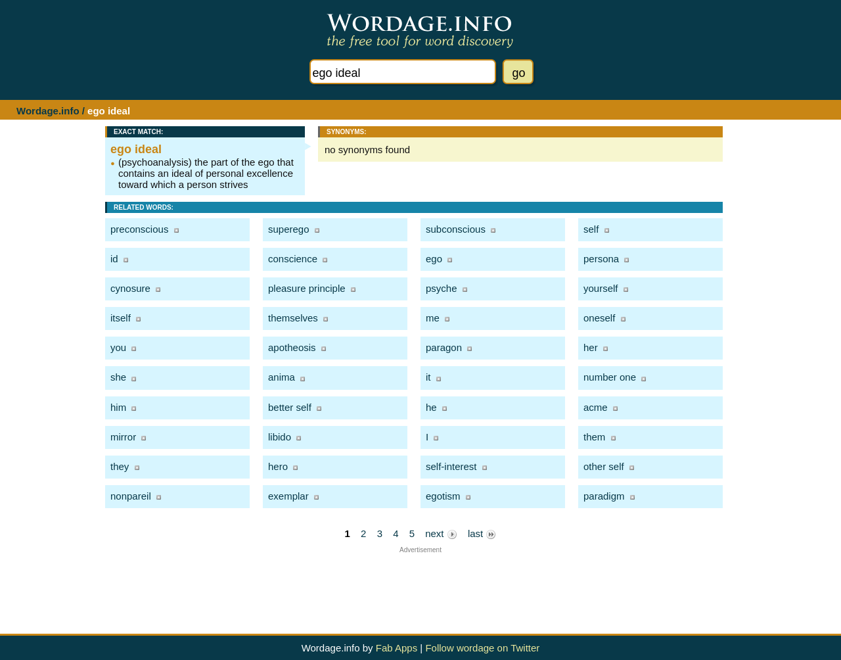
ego (434, 258)
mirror (123, 436)
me (433, 317)
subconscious (456, 229)
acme (595, 407)
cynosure (130, 288)
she (118, 377)
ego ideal (136, 149)
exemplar (288, 496)
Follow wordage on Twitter (482, 647)
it (428, 377)
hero (278, 466)
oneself (599, 317)
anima (281, 377)
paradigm (604, 496)
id (114, 258)
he (431, 407)
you (118, 347)
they (119, 466)
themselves (293, 317)
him (118, 407)
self (591, 229)
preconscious (139, 229)
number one (609, 377)
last (482, 534)
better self (289, 407)
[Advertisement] (420, 583)
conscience (292, 258)
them (594, 436)
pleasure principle (307, 288)
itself (120, 317)
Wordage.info (48, 110)
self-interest (451, 466)
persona (601, 258)
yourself (600, 288)
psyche (441, 288)
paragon (444, 347)
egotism (443, 496)
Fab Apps (396, 647)
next (441, 534)
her (590, 347)
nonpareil (130, 496)
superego (288, 229)
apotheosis (292, 347)
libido (279, 436)
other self (603, 466)
